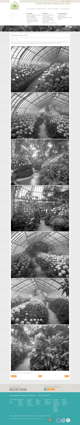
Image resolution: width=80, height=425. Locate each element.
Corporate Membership (55, 409)
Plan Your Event (47, 3)
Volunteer (42, 415)
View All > (64, 405)
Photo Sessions (47, 404)
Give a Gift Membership (55, 401)
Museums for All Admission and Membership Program (56, 406)
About (11, 415)
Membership (56, 3)
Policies (36, 415)
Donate (67, 3)
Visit (10, 401)
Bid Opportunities (29, 415)
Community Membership (55, 411)
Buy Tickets (38, 3)
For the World (38, 404)
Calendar (20, 404)
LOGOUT (68, 1)
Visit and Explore (30, 9)
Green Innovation (65, 9)
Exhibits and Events (41, 9)
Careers (22, 415)
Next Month (20, 403)
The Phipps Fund (65, 403)
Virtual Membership (57, 403)
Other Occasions (48, 403)
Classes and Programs (53, 9)
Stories (11, 403)
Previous (14, 376)
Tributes (63, 404)
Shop (62, 3)
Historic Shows (21, 405)
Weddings (46, 401)
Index (40, 376)
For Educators (29, 404)
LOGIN (63, 1)
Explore (11, 402)
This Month (20, 402)
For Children (29, 403)
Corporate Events (48, 402)
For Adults (29, 402)
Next (66, 376)
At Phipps (38, 402)
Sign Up (50, 389)
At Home (37, 403)
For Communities (30, 405)
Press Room (16, 415)
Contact (48, 415)
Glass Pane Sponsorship (64, 401)
